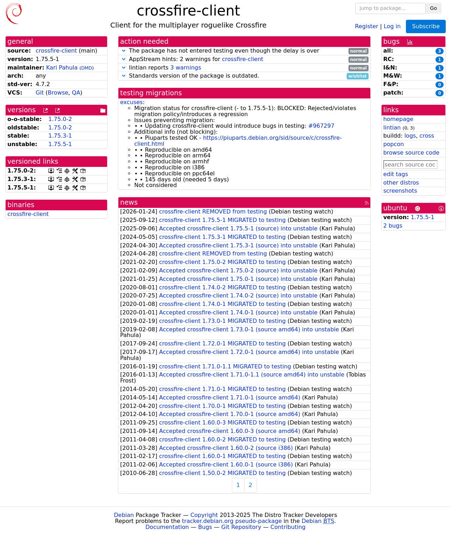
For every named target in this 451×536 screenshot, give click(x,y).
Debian (124, 515)
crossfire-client (56, 50)
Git (40, 92)
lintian (392, 127)
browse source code (411, 152)
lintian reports (244, 68)
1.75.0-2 (60, 119)
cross (427, 135)
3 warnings (185, 67)
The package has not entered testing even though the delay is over (244, 51)
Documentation (167, 527)
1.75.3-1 (60, 135)
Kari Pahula (62, 67)
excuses (131, 102)
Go (433, 8)
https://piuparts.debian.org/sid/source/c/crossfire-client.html (238, 140)
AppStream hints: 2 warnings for (244, 59)
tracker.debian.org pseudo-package (232, 521)
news (129, 202)
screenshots (400, 190)
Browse (58, 92)
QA (76, 92)
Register (366, 26)
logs (410, 135)
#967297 (321, 125)
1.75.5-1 (60, 144)
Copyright (204, 515)
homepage (398, 119)
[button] (123, 50)
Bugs (205, 527)
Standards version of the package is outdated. (244, 76)
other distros (401, 182)
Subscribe (426, 26)
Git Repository (241, 527)
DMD (86, 68)
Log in (392, 26)
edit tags (395, 174)
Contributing (288, 527)
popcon (393, 144)
